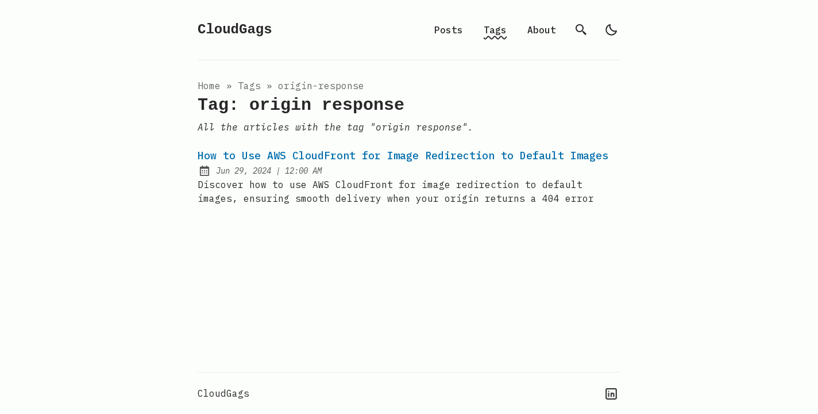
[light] (611, 30)
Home (209, 85)
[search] (581, 30)
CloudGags (235, 29)
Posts (448, 30)
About (541, 30)
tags (249, 85)
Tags (495, 30)
